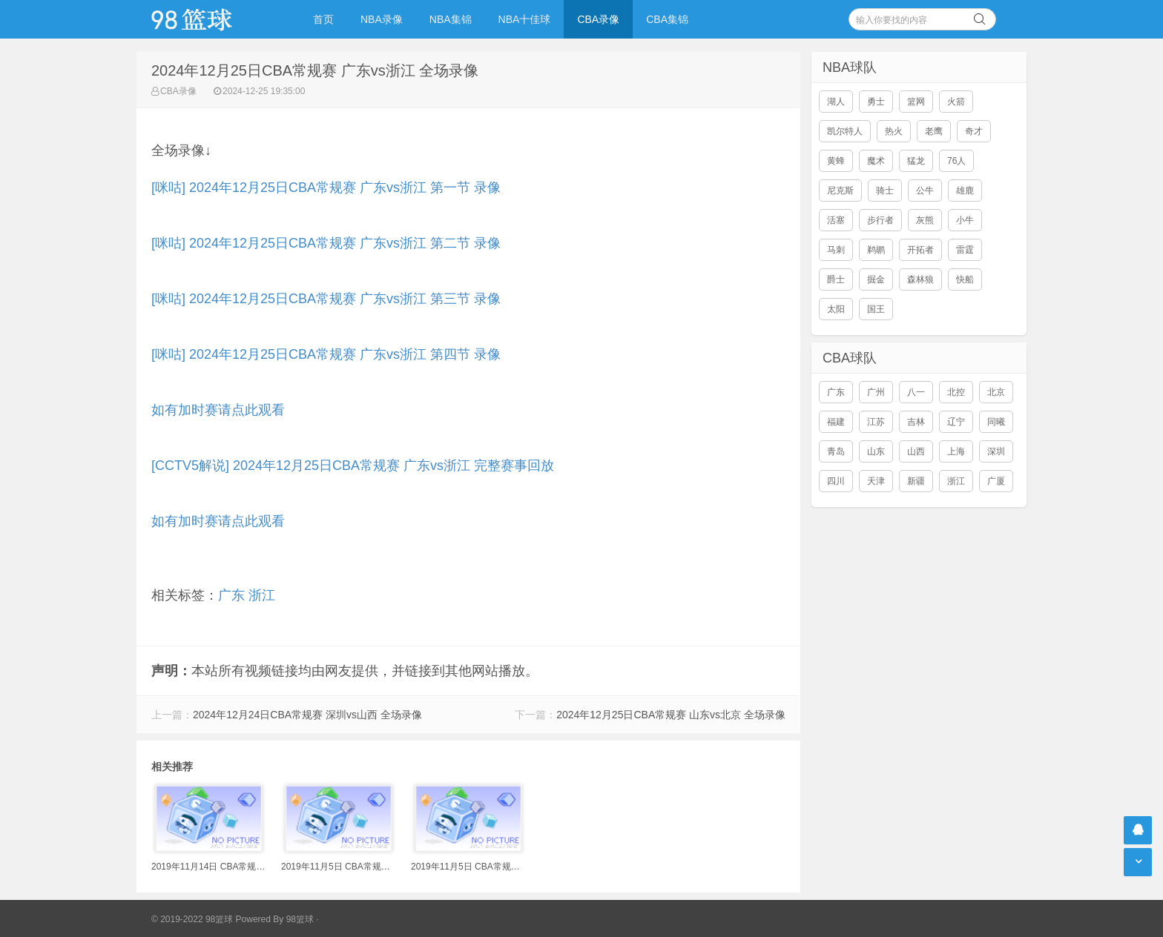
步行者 (880, 220)
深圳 (996, 451)
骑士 (885, 190)
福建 (836, 422)
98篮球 (300, 919)
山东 (876, 451)
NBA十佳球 (524, 19)
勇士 (876, 101)
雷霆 (965, 250)
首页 (323, 19)
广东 (231, 595)
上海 (956, 451)
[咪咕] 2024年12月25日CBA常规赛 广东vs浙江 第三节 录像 (326, 298)
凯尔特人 (845, 131)
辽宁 (956, 422)
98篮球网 (210, 19)
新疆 (916, 481)
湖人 (836, 101)
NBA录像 (381, 19)
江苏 (876, 422)
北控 (956, 392)
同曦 (996, 422)
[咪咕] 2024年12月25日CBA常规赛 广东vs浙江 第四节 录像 (326, 354)
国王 (876, 309)
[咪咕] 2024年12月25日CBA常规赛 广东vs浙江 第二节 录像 (326, 243)
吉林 (916, 422)
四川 (836, 481)
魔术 (876, 161)
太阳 (836, 309)
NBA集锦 (450, 19)
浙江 (261, 595)
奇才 (974, 131)
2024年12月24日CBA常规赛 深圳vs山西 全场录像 (307, 715)
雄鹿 (965, 190)
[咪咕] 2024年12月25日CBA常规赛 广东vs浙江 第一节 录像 (326, 187)
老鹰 (934, 131)
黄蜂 (836, 161)
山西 (916, 451)
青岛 (836, 451)
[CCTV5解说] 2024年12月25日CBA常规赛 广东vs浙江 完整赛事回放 (352, 465)
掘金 (876, 279)
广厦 (996, 481)
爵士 (836, 279)
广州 (876, 392)
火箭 (956, 101)
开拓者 (920, 250)
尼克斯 (840, 190)
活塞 (836, 220)
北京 (996, 392)
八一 (916, 392)
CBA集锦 (667, 19)
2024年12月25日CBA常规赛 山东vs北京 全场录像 (670, 715)
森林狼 (920, 279)
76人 (956, 161)
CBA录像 (598, 19)
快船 (965, 279)
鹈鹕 (876, 250)
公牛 (925, 190)
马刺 (836, 250)
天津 (876, 481)
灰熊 (925, 220)
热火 (894, 131)
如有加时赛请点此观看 (218, 410)
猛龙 (916, 161)
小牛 (965, 220)
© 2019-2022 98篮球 (192, 919)
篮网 (916, 101)
